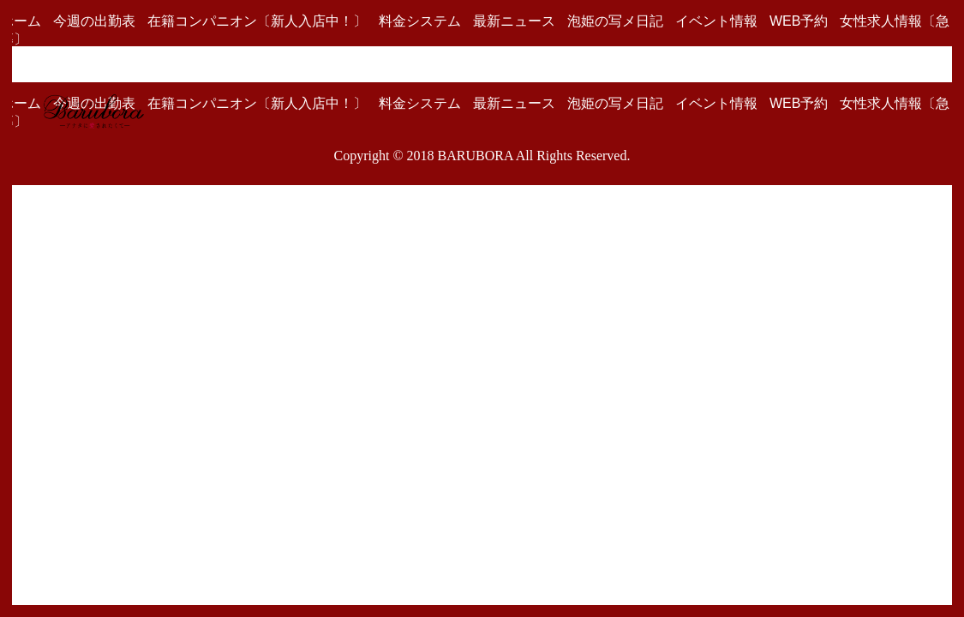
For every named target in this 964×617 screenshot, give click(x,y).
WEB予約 (798, 21)
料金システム (420, 21)
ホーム (20, 21)
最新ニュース (514, 21)
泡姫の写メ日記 (615, 21)
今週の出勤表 (94, 21)
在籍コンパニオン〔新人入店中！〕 (257, 21)
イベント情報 (716, 21)
